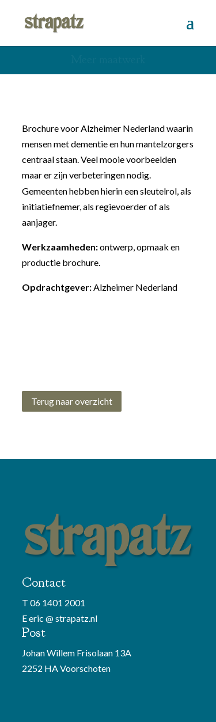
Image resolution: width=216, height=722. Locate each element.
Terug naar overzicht (71, 401)
